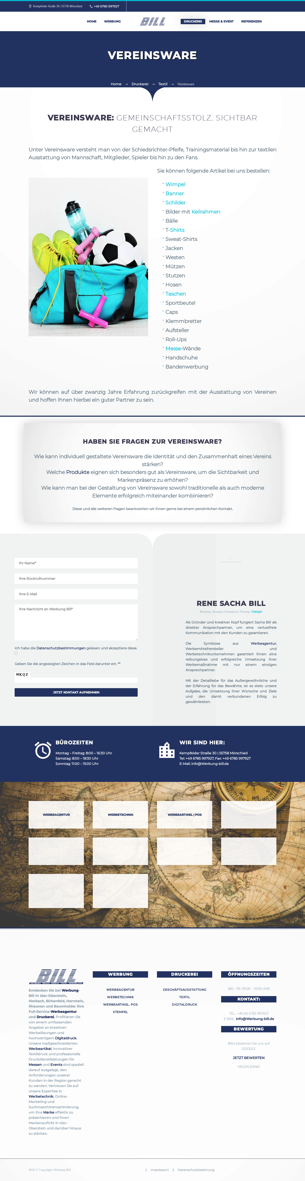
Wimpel (149, 184)
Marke (48, 1112)
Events (56, 1065)
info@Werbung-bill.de (210, 764)
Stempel (120, 1012)
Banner (148, 193)
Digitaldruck (65, 1038)
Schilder (149, 203)
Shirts (150, 230)
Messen (35, 1065)
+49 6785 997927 (106, 6)
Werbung (112, 21)
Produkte (77, 472)
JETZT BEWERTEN (249, 1058)
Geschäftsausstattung (185, 990)
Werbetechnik (41, 1096)
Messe (146, 348)
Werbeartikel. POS (120, 1004)
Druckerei (193, 21)
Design (257, 611)
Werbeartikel (40, 1049)
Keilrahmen (179, 212)
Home (91, 21)
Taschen (149, 294)
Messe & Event (221, 21)
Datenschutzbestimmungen (61, 648)
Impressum (160, 1170)
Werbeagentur (263, 644)
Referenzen (251, 21)
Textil (184, 997)
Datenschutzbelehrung (196, 1170)
